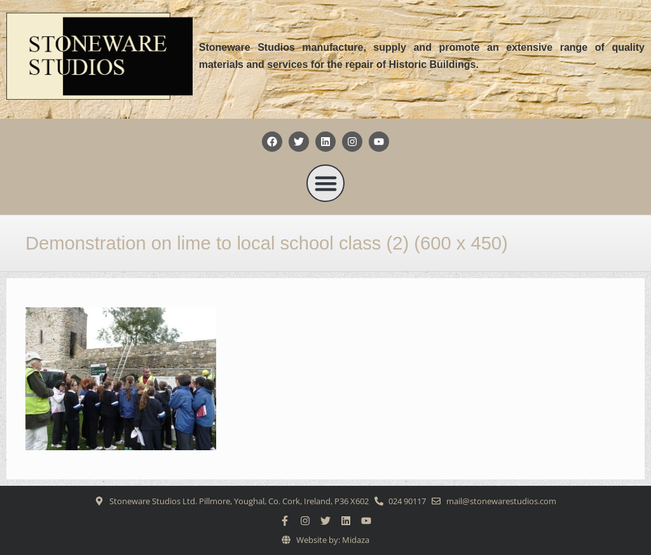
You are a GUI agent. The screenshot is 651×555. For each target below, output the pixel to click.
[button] (325, 183)
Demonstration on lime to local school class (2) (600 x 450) (266, 243)
